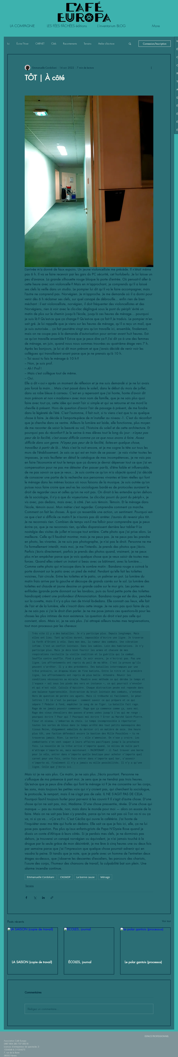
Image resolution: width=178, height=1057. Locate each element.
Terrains (87, 43)
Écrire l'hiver (23, 43)
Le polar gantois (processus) (143, 962)
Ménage (105, 877)
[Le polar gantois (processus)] (145, 942)
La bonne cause (85, 877)
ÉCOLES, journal (79, 962)
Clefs (53, 43)
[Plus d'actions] (151, 67)
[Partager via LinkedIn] (43, 897)
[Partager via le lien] (52, 897)
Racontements (70, 43)
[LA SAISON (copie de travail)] (33, 942)
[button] (130, 43)
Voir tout (166, 921)
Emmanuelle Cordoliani (40, 877)
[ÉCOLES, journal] (89, 942)
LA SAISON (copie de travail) (32, 962)
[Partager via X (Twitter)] (35, 897)
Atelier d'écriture (106, 43)
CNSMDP (65, 877)
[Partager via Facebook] (26, 897)
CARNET (39, 43)
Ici (8, 43)
